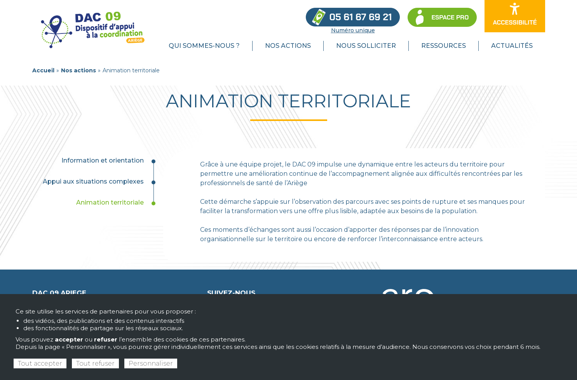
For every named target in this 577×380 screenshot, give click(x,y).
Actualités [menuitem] (512, 45)
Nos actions (78, 70)
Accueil (43, 70)
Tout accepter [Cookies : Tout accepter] (40, 363)
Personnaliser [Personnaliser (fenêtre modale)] (151, 363)
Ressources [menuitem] (443, 45)
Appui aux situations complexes (93, 181)
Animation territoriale (110, 202)
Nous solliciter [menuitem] (366, 45)
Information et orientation (102, 160)
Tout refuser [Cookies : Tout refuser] (95, 363)
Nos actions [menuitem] (288, 45)
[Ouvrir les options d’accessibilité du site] (515, 16)
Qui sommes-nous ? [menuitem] (204, 45)
